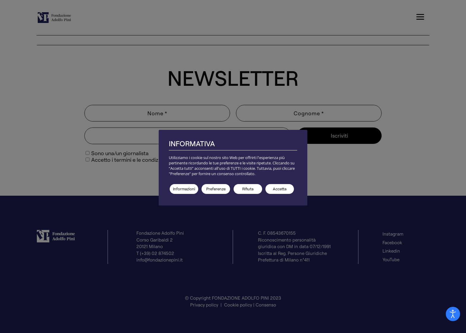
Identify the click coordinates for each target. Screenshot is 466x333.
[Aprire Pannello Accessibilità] (453, 314)
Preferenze (216, 188)
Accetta (279, 188)
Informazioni (184, 188)
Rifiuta (248, 188)
